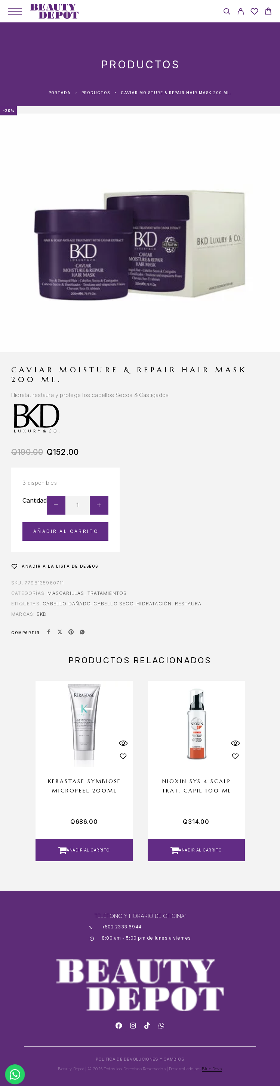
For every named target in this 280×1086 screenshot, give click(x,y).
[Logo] (54, 11)
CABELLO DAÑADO (66, 603)
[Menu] (15, 11)
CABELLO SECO (113, 603)
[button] (84, 850)
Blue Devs (212, 1068)
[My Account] (240, 12)
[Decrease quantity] (56, 505)
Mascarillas (65, 593)
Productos (95, 92)
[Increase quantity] (99, 505)
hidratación (154, 603)
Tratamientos (107, 593)
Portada (60, 92)
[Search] (227, 12)
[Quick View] (123, 743)
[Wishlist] (254, 12)
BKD (42, 614)
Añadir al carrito (66, 531)
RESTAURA (188, 603)
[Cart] (268, 12)
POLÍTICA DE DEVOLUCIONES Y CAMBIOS (140, 1059)
